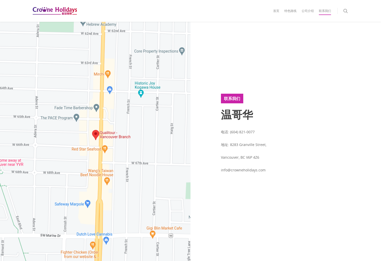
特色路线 (290, 11)
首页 (276, 11)
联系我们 (325, 11)
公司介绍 (308, 11)
